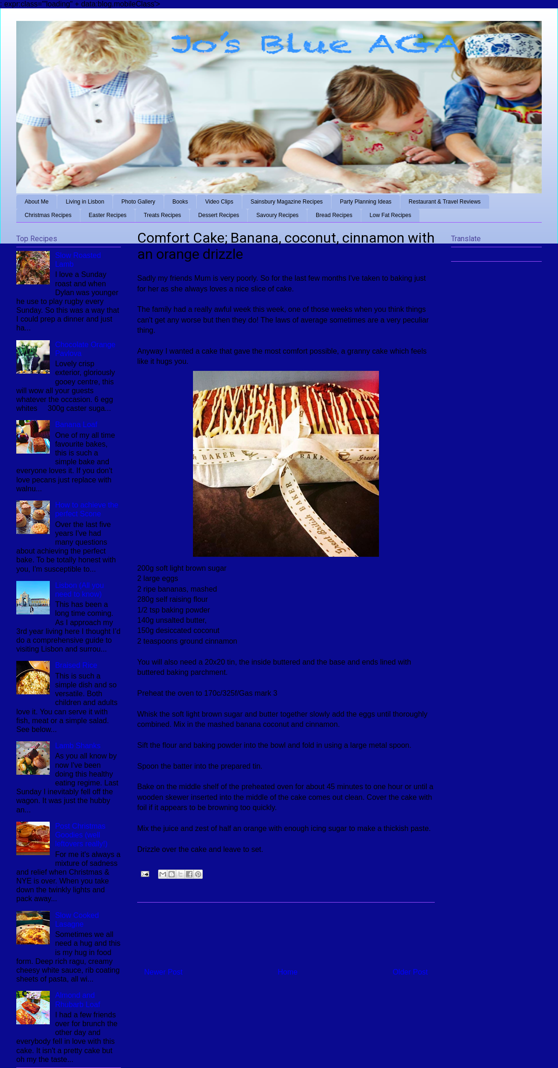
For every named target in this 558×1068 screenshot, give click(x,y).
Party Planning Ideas (366, 201)
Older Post (410, 972)
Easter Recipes (107, 215)
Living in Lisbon (85, 201)
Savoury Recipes (277, 215)
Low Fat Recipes (390, 215)
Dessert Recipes (218, 215)
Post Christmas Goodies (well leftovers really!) (81, 835)
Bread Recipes (334, 215)
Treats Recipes (162, 215)
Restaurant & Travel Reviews (445, 201)
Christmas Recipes (48, 215)
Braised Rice (76, 665)
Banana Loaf (76, 425)
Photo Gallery (138, 201)
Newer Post (163, 972)
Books (180, 201)
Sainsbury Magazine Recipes (287, 201)
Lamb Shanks (77, 746)
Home (288, 972)
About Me (36, 201)
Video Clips (219, 201)
